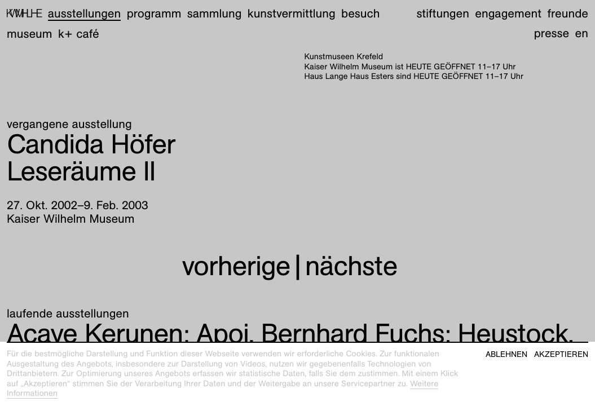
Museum (29, 33)
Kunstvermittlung (292, 13)
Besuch (360, 13)
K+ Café (78, 33)
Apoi (128, 333)
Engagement (508, 13)
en (581, 33)
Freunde (567, 13)
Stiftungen (442, 13)
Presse (552, 33)
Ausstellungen (84, 13)
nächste (351, 266)
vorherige (236, 266)
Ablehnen (506, 354)
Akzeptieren (561, 354)
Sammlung (214, 13)
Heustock (414, 333)
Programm (154, 13)
